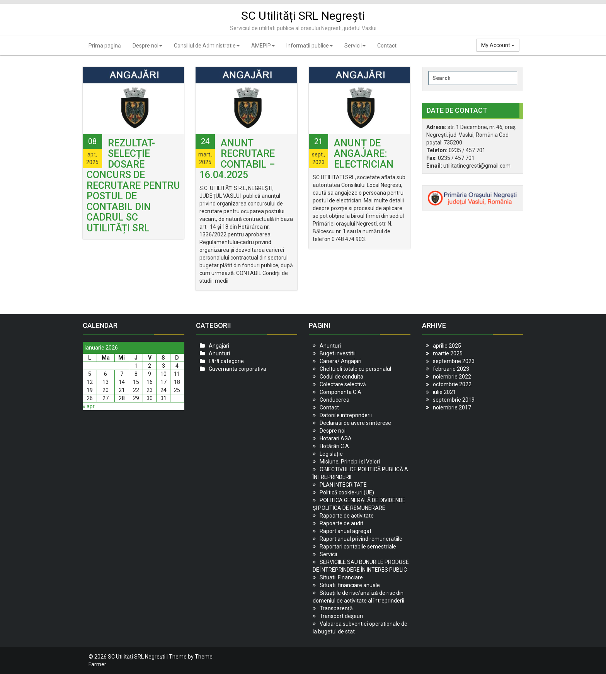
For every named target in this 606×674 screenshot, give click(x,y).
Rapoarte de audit (341, 523)
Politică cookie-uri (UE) (347, 492)
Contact (387, 45)
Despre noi (147, 45)
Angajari (219, 346)
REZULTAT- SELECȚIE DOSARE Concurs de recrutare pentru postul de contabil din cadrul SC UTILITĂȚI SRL (133, 186)
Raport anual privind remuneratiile (361, 539)
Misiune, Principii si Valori (350, 461)
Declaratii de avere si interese (355, 423)
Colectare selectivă (343, 384)
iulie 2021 (444, 392)
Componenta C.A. (341, 392)
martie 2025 (448, 353)
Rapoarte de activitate (347, 516)
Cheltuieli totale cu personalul (355, 369)
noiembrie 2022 (452, 377)
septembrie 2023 (454, 361)
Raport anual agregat (345, 531)
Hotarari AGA (336, 438)
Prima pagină (105, 45)
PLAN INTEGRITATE (343, 485)
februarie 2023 (451, 369)
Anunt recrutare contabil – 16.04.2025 (237, 159)
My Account (497, 45)
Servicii (355, 45)
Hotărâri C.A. (335, 446)
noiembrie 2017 (452, 407)
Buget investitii (338, 353)
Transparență (336, 608)
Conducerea (334, 400)
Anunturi (219, 353)
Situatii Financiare (341, 577)
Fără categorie (226, 361)
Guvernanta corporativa (237, 369)
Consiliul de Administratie (207, 45)
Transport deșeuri (341, 616)
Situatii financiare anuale (350, 585)
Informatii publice (309, 45)
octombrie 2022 (452, 384)
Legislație (331, 454)
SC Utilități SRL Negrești (303, 15)
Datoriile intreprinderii (346, 415)
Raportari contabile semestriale (358, 546)
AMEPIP (263, 45)
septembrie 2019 (454, 400)
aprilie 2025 (447, 346)
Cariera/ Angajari (340, 361)
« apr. (89, 406)
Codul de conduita (341, 377)
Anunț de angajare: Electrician (363, 154)
